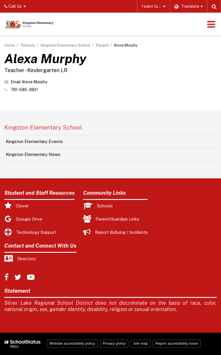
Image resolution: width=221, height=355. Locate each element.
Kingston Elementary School (65, 45)
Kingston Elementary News (33, 154)
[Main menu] (211, 24)
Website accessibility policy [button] (72, 344)
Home (10, 45)
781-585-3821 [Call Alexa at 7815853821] (24, 89)
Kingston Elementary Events (34, 141)
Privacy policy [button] (114, 344)
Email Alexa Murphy (29, 82)
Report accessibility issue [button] (176, 344)
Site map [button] (140, 344)
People (102, 45)
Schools (28, 45)
